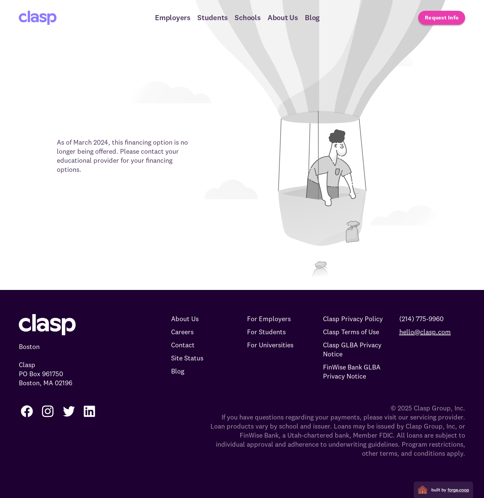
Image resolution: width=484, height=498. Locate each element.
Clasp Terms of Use (351, 332)
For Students (266, 332)
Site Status (187, 358)
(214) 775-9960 (421, 318)
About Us (283, 17)
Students (212, 17)
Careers (182, 332)
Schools (247, 17)
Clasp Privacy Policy (353, 318)
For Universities (270, 345)
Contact (183, 345)
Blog (312, 17)
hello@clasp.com (425, 332)
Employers (173, 17)
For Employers (269, 318)
